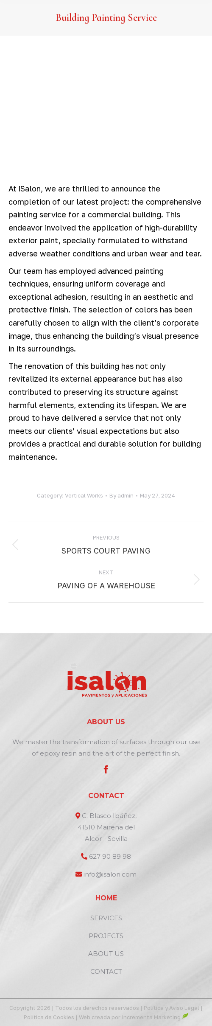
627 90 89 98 (110, 856)
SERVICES (106, 918)
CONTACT (106, 971)
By (121, 495)
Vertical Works (84, 495)
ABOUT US (106, 954)
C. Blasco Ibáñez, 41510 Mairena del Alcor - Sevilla (107, 827)
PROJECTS (106, 936)
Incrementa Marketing (155, 1017)
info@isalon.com (110, 874)
